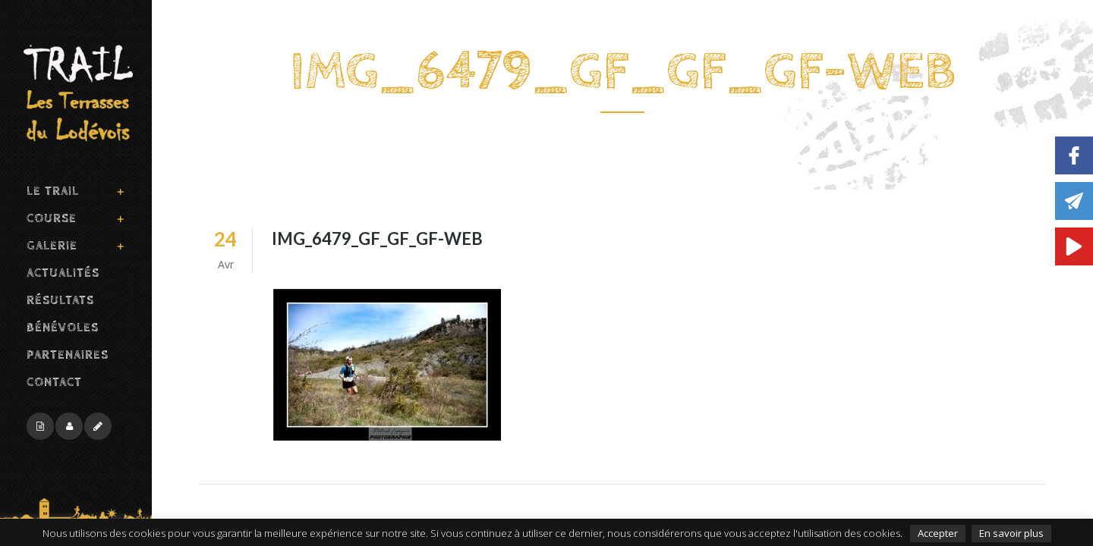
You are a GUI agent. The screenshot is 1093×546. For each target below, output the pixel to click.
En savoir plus (1011, 533)
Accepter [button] (938, 533)
